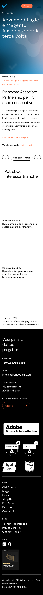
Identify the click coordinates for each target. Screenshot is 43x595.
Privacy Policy (12, 527)
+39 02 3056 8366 (13, 362)
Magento (8, 491)
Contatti (8, 511)
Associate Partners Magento (15, 137)
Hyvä (5, 495)
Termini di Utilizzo (14, 523)
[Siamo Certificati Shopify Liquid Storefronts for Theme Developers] (21, 296)
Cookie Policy (11, 531)
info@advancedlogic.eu (16, 374)
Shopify (7, 499)
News (12, 76)
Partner (7, 507)
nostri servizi (26, 145)
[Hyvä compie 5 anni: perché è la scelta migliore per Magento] (21, 199)
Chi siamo (9, 487)
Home (5, 76)
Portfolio (8, 503)
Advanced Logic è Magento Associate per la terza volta (21, 28)
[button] (38, 6)
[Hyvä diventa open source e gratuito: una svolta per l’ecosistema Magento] (21, 246)
